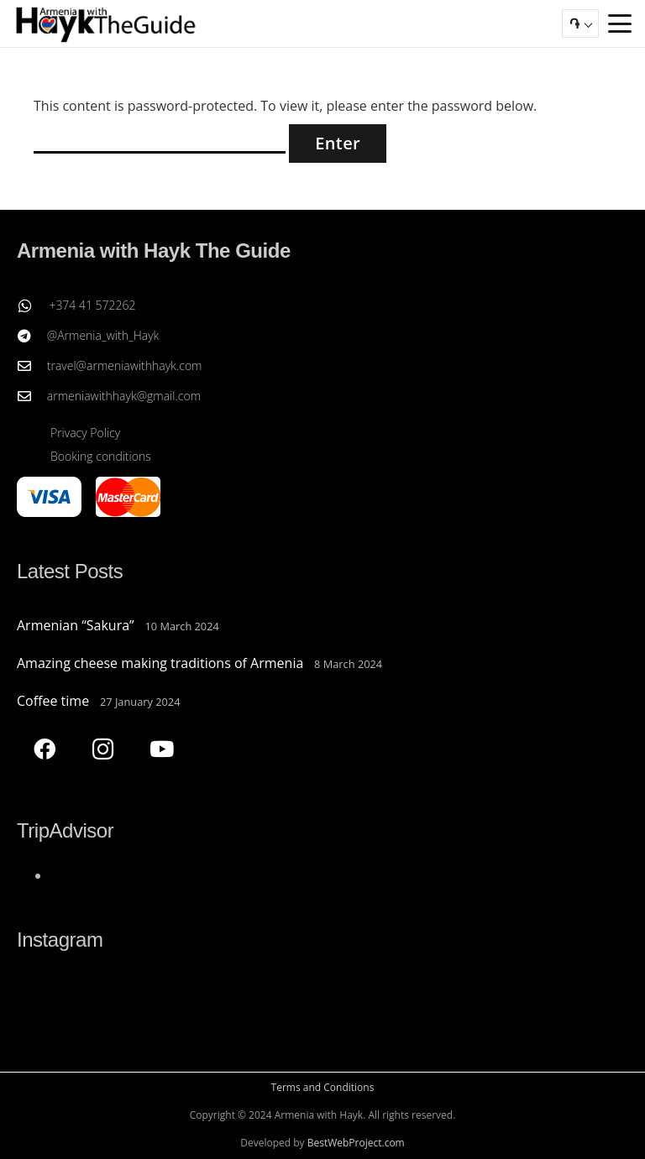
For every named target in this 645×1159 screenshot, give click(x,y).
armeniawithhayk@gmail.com (124, 396)
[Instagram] (103, 749)
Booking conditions (100, 456)
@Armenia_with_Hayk (103, 335)
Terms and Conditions (323, 1087)
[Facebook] (44, 749)
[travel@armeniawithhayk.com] (32, 366)
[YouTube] (161, 749)
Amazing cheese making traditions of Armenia (160, 663)
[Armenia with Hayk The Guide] (106, 24)
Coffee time (53, 701)
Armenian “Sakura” (75, 625)
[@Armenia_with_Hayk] (32, 335)
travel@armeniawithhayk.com (124, 365)
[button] (619, 23)
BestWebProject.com (356, 1143)
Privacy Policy (85, 433)
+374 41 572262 (92, 305)
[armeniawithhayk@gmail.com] (32, 396)
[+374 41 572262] (33, 305)
